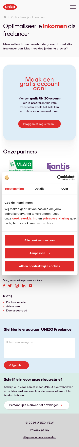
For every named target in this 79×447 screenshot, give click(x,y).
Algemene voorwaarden (39, 437)
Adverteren (13, 306)
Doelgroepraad (16, 310)
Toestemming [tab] (14, 188)
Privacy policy (39, 430)
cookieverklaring (24, 218)
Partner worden (16, 302)
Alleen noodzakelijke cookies (39, 266)
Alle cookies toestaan (39, 240)
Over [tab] (64, 188)
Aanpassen (39, 253)
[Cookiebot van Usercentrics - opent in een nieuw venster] (57, 177)
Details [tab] (40, 188)
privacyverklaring (56, 218)
